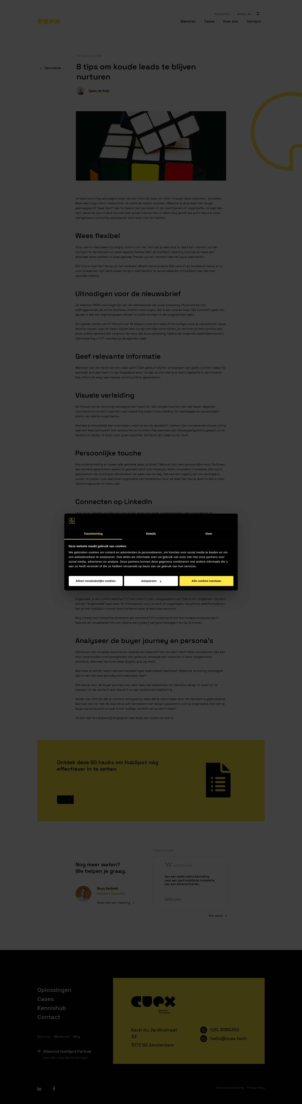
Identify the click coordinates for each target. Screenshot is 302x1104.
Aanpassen (151, 581)
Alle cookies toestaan (206, 581)
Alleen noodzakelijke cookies (96, 581)
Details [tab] (151, 533)
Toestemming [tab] (93, 533)
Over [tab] (209, 533)
